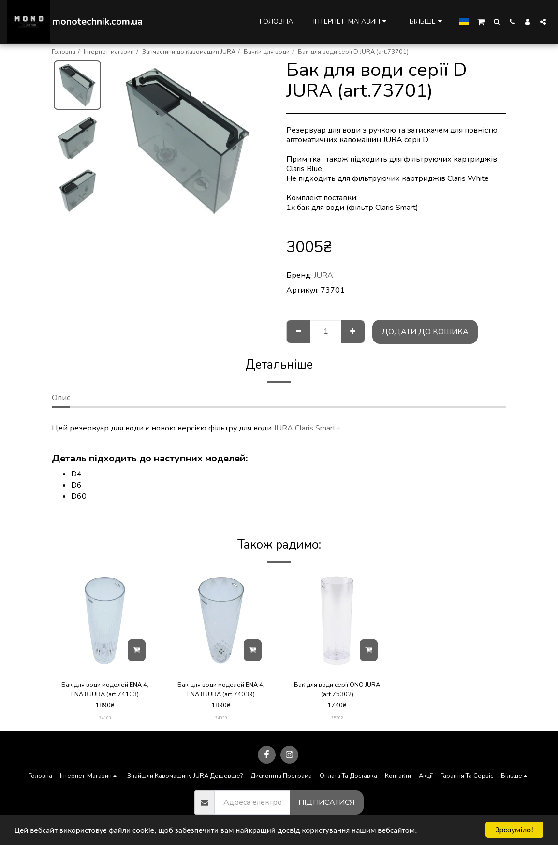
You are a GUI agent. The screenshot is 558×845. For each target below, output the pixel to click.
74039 (221, 718)
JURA (323, 275)
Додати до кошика (425, 331)
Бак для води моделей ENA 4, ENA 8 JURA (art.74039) (220, 689)
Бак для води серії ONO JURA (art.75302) (337, 689)
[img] (105, 620)
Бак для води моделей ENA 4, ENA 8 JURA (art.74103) (104, 689)
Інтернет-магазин (109, 51)
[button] (480, 21)
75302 (337, 718)
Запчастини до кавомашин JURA (188, 51)
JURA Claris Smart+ (307, 428)
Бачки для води (267, 51)
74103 (105, 718)
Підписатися (326, 802)
